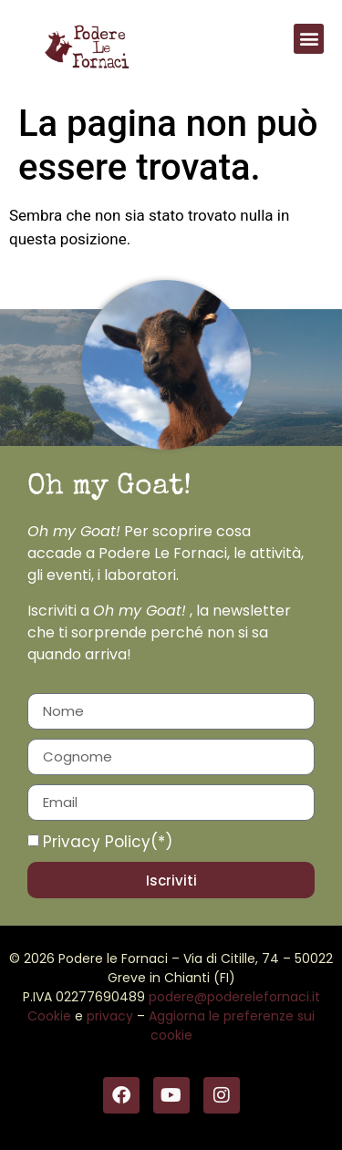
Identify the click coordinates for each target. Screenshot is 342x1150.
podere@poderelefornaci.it (234, 997)
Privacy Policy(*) (107, 842)
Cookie (49, 1016)
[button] (309, 39)
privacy (110, 1016)
